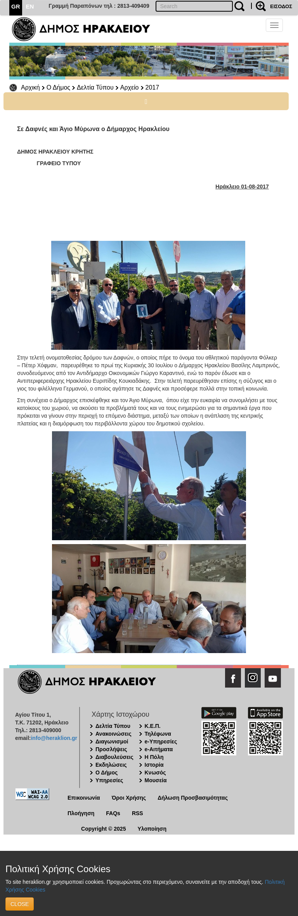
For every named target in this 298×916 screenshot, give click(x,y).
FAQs (113, 813)
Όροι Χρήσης (129, 798)
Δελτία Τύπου (95, 87)
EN (30, 6)
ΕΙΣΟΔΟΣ (281, 6)
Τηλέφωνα (158, 734)
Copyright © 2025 (103, 829)
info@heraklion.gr (54, 738)
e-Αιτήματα (159, 749)
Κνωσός (155, 772)
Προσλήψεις (111, 749)
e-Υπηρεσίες (161, 741)
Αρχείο (129, 87)
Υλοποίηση (151, 829)
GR (15, 6)
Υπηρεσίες (109, 780)
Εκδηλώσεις (111, 765)
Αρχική (30, 87)
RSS (137, 813)
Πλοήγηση (81, 813)
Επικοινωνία (84, 798)
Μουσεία (156, 780)
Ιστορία (154, 765)
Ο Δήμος (58, 87)
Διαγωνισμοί (111, 741)
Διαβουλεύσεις (114, 757)
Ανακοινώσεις (113, 734)
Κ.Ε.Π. (153, 726)
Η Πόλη (154, 757)
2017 (152, 87)
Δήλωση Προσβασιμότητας (193, 798)
